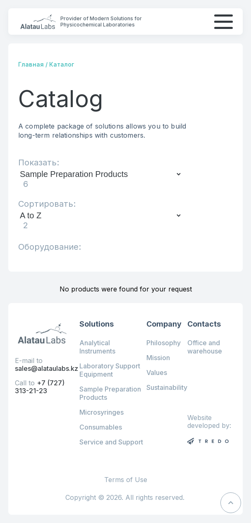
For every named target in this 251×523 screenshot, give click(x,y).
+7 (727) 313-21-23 (40, 387)
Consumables (100, 427)
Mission (158, 357)
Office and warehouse (204, 347)
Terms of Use (125, 480)
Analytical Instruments (97, 347)
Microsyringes (101, 412)
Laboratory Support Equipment (109, 370)
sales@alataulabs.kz (46, 368)
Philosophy (163, 343)
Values (156, 372)
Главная (31, 64)
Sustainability (166, 387)
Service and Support (111, 442)
